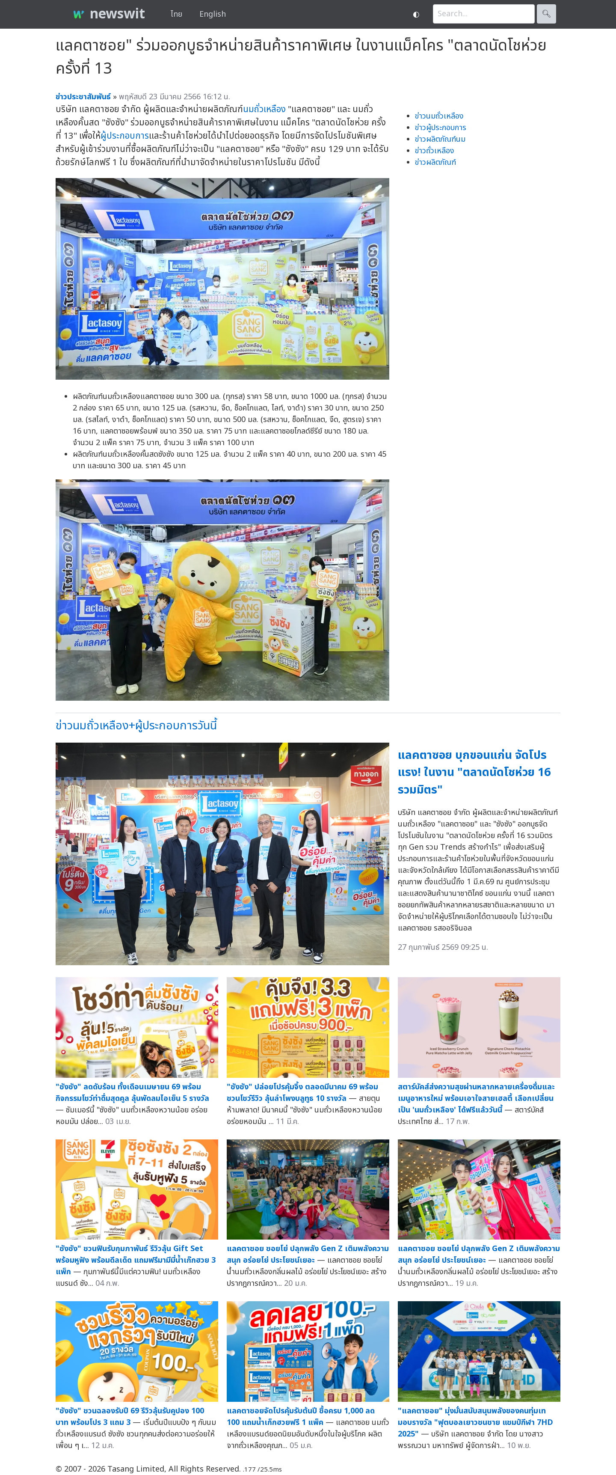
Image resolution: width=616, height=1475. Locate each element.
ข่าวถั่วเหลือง (434, 151)
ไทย (176, 14)
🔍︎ (546, 14)
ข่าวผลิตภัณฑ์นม (440, 139)
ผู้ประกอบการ (125, 136)
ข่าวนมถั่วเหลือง (439, 116)
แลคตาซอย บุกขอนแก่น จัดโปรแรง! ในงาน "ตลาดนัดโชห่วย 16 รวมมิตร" (474, 772)
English (212, 14)
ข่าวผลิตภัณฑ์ (435, 162)
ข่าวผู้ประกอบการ (440, 128)
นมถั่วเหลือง (264, 109)
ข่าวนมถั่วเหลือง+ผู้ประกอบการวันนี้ (136, 726)
